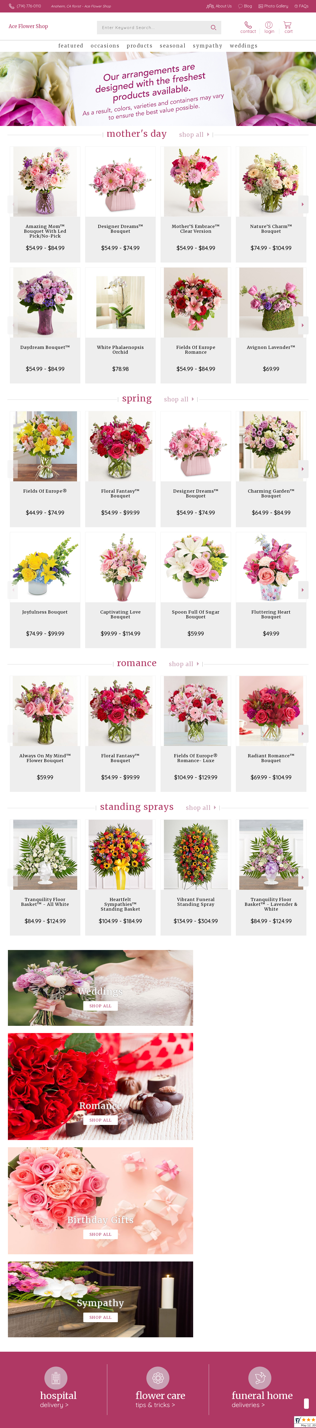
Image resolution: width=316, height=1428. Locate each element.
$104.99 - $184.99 (120, 921)
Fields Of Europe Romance (195, 350)
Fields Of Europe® (45, 491)
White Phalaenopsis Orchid (120, 350)
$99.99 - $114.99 (120, 633)
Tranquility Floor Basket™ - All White (45, 902)
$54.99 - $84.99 (45, 247)
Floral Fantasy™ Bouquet (120, 493)
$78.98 (120, 368)
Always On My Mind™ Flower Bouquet (45, 758)
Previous (12, 204)
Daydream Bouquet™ (45, 347)
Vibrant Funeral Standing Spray (196, 902)
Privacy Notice (231, 1423)
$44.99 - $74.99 (45, 512)
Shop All (191, 134)
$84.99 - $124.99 (45, 921)
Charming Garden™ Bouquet (271, 493)
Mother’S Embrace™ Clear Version (196, 229)
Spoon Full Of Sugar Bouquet (196, 614)
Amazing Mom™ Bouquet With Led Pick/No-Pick (45, 231)
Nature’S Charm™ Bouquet (271, 229)
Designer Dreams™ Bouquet (120, 229)
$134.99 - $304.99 (196, 921)
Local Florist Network (266, 1423)
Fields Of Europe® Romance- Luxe (196, 758)
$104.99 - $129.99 (195, 777)
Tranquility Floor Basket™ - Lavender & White (271, 904)
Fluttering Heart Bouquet (271, 614)
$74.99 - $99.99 (45, 633)
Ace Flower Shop (28, 26)
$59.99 (196, 633)
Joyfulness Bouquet (45, 612)
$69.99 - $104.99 (271, 777)
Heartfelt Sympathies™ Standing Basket (120, 904)
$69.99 (271, 368)
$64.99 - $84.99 (271, 512)
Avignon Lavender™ (271, 347)
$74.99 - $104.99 (271, 247)
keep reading (194, 1253)
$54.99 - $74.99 (120, 247)
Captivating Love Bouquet (120, 614)
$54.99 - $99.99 (120, 512)
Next (303, 204)
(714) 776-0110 (29, 6)
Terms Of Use (203, 1423)
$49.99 (271, 633)
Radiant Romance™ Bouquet (271, 758)
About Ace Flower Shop (31, 1243)
